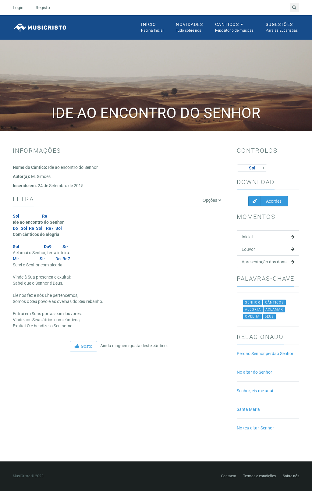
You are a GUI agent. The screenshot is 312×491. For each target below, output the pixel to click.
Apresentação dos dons (268, 262)
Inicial (268, 237)
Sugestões (282, 28)
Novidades (189, 28)
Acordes (265, 201)
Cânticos (234, 28)
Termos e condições (259, 476)
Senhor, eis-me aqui (255, 390)
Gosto (83, 346)
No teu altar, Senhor (255, 427)
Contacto (228, 476)
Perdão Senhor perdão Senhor (265, 353)
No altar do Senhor (254, 372)
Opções (212, 200)
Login (18, 7)
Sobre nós (291, 476)
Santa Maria (248, 409)
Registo (43, 7)
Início (152, 28)
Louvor (268, 249)
